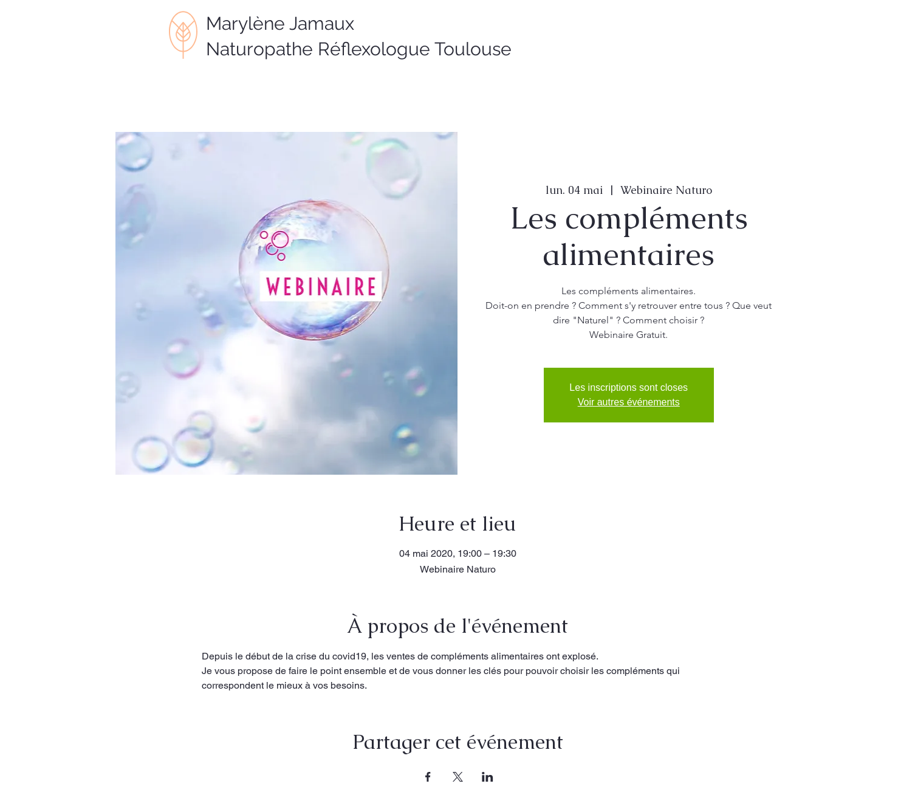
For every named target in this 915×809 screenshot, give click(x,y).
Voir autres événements (629, 402)
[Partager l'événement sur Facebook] (428, 777)
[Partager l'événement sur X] (458, 777)
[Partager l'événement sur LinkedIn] (487, 777)
